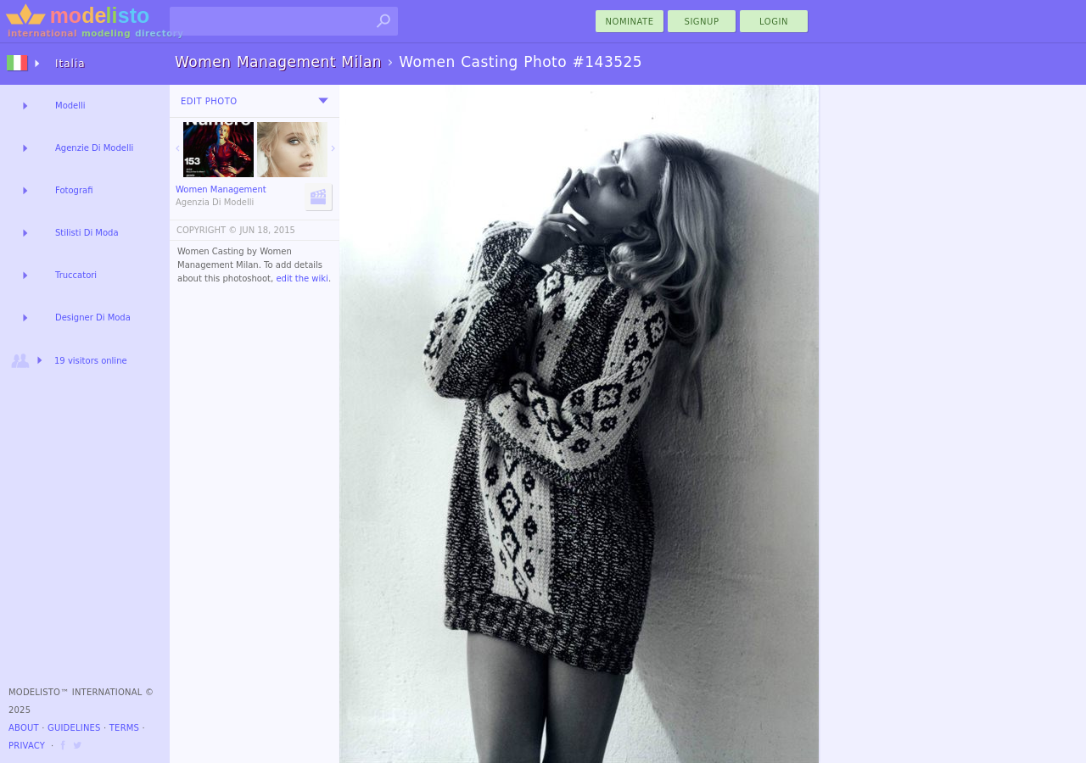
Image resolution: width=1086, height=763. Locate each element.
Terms (124, 727)
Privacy (26, 745)
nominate (630, 21)
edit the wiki (302, 278)
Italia (70, 64)
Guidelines (74, 727)
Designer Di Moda (93, 317)
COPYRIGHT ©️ (206, 230)
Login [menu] (773, 21)
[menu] (323, 100)
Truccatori (76, 275)
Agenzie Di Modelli (94, 148)
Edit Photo (209, 101)
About (23, 727)
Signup (702, 21)
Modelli (70, 105)
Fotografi (73, 190)
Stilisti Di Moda (87, 232)
